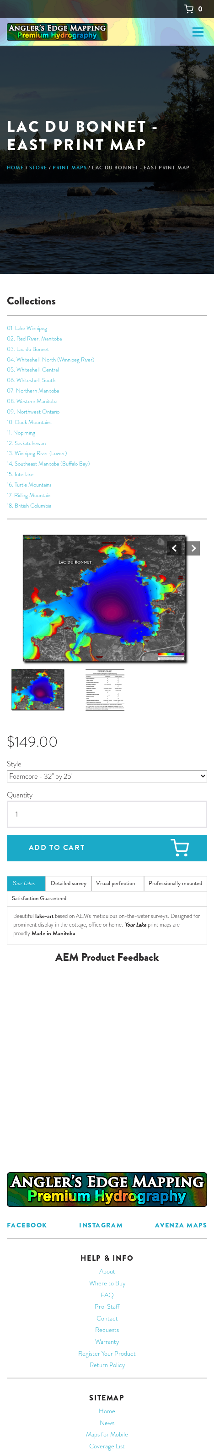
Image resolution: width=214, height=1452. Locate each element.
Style (14, 765)
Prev (174, 549)
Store (38, 168)
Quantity (19, 796)
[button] (106, 601)
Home (15, 168)
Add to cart (57, 849)
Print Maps (70, 168)
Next (192, 549)
